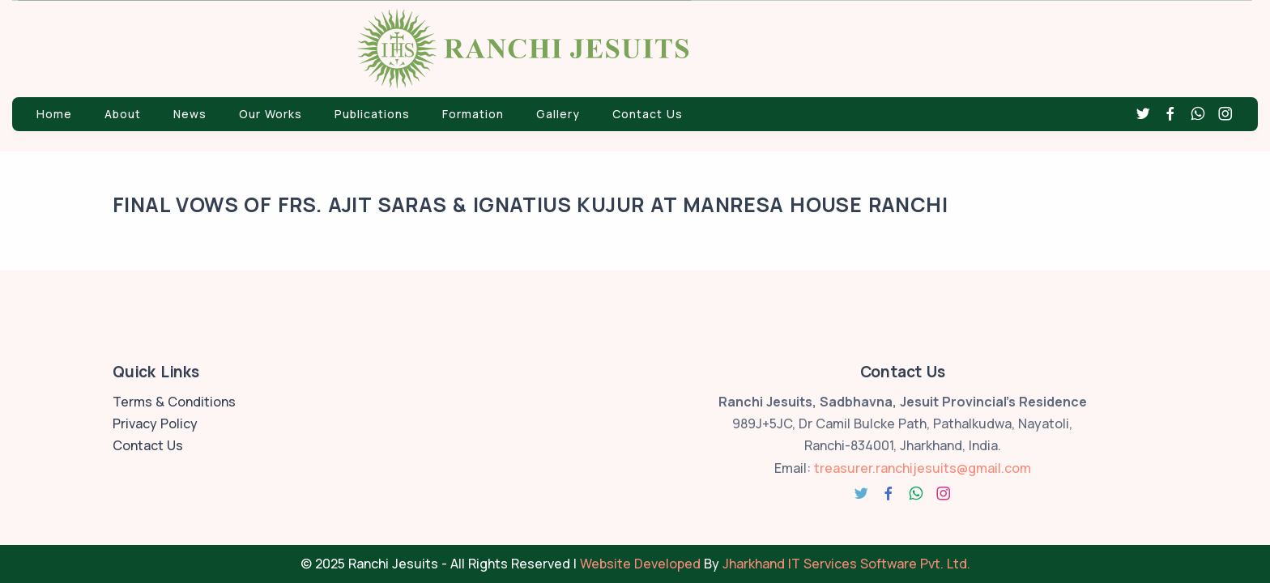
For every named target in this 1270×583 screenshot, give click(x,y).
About (122, 113)
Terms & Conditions (174, 402)
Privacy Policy (155, 423)
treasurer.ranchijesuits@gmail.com (922, 468)
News (190, 113)
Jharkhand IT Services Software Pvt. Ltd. (846, 563)
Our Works (270, 113)
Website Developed (640, 563)
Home (54, 113)
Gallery (558, 113)
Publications (372, 113)
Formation (473, 113)
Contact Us (647, 113)
